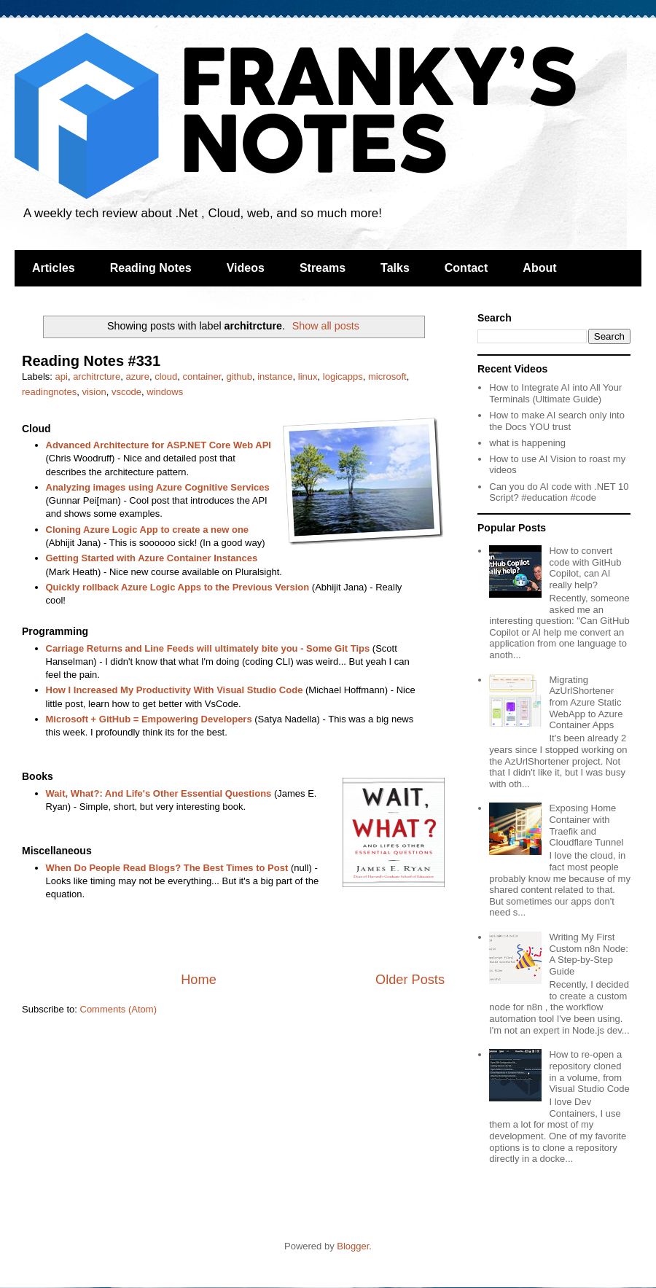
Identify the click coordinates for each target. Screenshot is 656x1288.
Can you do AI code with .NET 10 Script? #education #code (558, 492)
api (61, 376)
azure (137, 376)
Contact (466, 268)
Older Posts (410, 979)
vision (94, 391)
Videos (246, 268)
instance (274, 376)
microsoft (387, 376)
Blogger (353, 1246)
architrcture (96, 376)
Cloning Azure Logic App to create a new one (147, 529)
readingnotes (49, 391)
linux (308, 376)
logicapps (343, 376)
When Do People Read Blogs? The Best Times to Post (167, 867)
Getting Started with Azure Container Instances (152, 558)
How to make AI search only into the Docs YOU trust (557, 421)
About (539, 268)
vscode (126, 391)
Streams (322, 268)
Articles (53, 268)
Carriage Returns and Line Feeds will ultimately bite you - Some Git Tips (208, 648)
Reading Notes (151, 268)
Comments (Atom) (118, 1009)
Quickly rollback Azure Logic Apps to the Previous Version (178, 587)
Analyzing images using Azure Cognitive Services (158, 487)
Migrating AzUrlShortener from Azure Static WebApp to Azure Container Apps (585, 702)
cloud (166, 376)
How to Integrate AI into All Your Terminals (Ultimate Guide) (555, 393)
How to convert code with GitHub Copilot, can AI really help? (585, 567)
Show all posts (325, 326)
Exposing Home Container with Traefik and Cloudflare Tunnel (586, 825)
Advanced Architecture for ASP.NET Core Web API (158, 445)
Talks (395, 268)
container (201, 376)
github (238, 376)
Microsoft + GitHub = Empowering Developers (149, 719)
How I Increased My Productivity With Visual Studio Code (174, 689)
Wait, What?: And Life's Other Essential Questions (159, 793)
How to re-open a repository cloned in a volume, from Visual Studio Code (589, 1071)
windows (165, 391)
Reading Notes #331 (91, 361)
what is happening (527, 442)
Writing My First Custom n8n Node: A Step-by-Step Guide (588, 954)
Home (198, 979)
